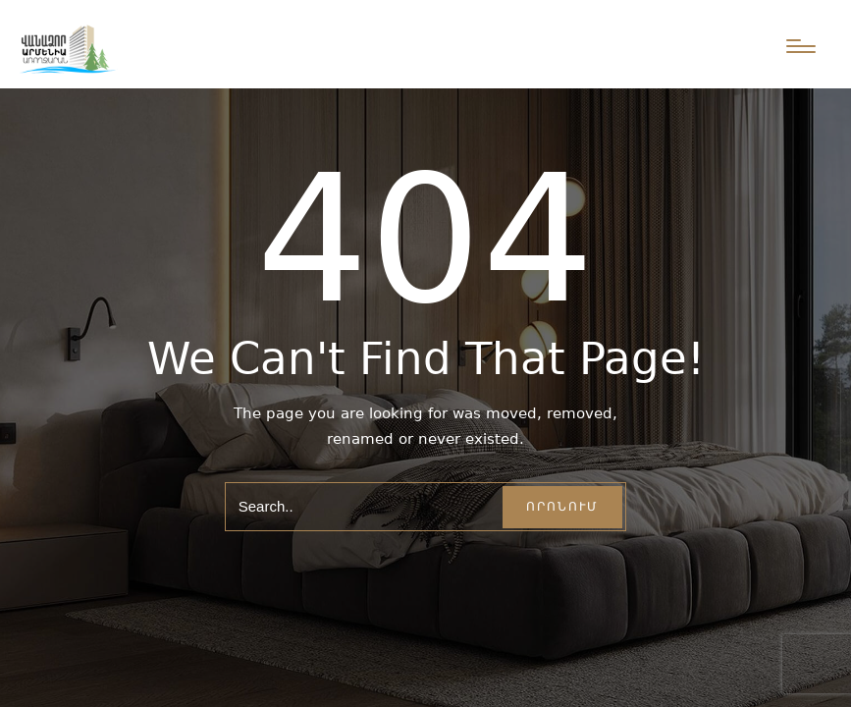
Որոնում (562, 507)
